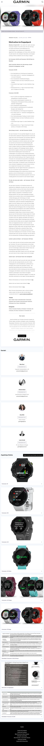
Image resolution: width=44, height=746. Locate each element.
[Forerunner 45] (22, 470)
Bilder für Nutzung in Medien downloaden (33, 455)
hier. (24, 287)
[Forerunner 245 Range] (22, 587)
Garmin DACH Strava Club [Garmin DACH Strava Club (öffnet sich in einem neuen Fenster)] (22, 741)
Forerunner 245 (30, 308)
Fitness (10, 308)
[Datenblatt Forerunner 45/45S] (22, 703)
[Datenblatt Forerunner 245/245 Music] (22, 645)
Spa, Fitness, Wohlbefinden (19, 303)
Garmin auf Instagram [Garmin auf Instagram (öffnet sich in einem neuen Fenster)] (22, 730)
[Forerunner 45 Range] (22, 616)
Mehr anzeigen (22, 336)
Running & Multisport (21, 308)
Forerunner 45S (28, 310)
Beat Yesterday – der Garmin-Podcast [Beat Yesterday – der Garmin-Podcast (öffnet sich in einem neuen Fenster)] (22, 737)
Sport (10, 299)
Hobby (13, 299)
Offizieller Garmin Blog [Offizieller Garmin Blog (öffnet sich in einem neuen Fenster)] (22, 735)
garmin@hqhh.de (22, 421)
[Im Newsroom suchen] (42, 2)
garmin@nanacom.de (22, 446)
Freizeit (16, 299)
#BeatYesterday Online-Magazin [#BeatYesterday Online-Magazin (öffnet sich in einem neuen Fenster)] (22, 734)
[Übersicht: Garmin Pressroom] (21, 2)
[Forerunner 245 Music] (22, 557)
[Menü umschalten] (2, 2)
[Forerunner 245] (22, 528)
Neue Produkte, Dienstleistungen (20, 301)
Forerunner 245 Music (13, 310)
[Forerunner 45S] (22, 499)
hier (32, 279)
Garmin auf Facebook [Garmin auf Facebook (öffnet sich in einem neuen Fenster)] (22, 732)
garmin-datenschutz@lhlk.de (26, 294)
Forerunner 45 (21, 310)
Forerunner (14, 308)
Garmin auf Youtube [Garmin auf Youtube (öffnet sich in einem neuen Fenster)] (22, 739)
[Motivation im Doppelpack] (22, 674)
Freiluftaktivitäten (22, 299)
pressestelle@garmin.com (22, 371)
